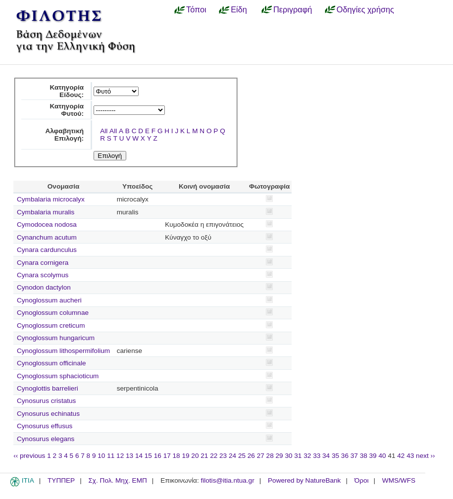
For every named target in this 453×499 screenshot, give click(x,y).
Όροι (361, 480)
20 (195, 455)
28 (270, 455)
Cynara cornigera (42, 262)
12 (120, 455)
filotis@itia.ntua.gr (227, 480)
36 (345, 455)
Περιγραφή (292, 9)
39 (373, 455)
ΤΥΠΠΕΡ (61, 480)
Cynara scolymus (42, 275)
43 (410, 455)
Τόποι (196, 9)
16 (157, 455)
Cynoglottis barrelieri (47, 388)
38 (363, 455)
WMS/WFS (398, 480)
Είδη (239, 9)
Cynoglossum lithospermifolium (63, 350)
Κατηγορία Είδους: (67, 91)
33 (316, 455)
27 (260, 455)
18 (176, 455)
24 (232, 455)
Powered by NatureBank (304, 480)
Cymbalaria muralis (45, 212)
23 (223, 455)
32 (307, 455)
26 (251, 455)
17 (167, 455)
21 (204, 455)
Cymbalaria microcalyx (51, 199)
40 (382, 455)
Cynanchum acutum (47, 237)
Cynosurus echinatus (48, 413)
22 (213, 455)
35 (335, 455)
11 (110, 455)
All (103, 131)
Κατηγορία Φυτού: (67, 109)
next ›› (425, 455)
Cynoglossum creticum (51, 325)
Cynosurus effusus (44, 426)
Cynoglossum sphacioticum (58, 376)
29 (279, 455)
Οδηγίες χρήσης (365, 9)
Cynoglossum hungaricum (56, 338)
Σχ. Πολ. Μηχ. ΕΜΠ (117, 480)
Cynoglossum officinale (51, 363)
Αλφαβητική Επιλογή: (64, 134)
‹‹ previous (29, 455)
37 (354, 455)
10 (101, 455)
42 (400, 455)
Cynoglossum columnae (53, 312)
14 (139, 455)
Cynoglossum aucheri (49, 300)
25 (242, 455)
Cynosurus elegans (45, 439)
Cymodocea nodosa (47, 224)
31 (298, 455)
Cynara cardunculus (47, 249)
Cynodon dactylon (44, 287)
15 (148, 455)
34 (326, 455)
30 (288, 455)
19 (185, 455)
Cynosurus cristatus (46, 400)
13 (129, 455)
